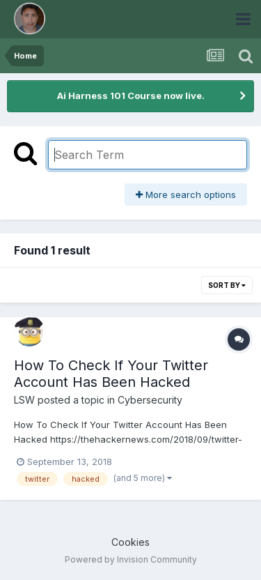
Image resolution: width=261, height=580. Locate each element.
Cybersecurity (150, 400)
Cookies (130, 542)
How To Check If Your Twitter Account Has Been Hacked (111, 373)
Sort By (227, 285)
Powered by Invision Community (131, 559)
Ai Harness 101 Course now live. (131, 95)
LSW (24, 400)
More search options (186, 194)
